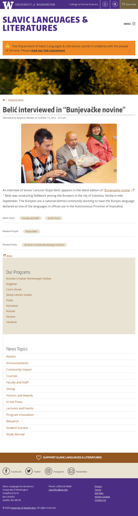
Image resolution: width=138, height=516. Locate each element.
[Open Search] (115, 4)
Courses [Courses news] (11, 376)
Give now (129, 4)
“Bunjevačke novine (119, 190)
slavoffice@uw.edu (58, 489)
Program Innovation (20, 415)
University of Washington (23, 507)
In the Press (54, 218)
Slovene (10, 316)
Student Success (17, 428)
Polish (9, 300)
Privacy (98, 486)
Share (7, 255)
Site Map (99, 493)
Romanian (12, 305)
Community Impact (19, 369)
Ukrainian (11, 322)
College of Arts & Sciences (83, 4)
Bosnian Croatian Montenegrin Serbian (44, 244)
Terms (98, 489)
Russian (10, 311)
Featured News (15, 99)
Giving (10, 389)
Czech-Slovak (14, 289)
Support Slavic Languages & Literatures (69, 457)
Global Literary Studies (19, 294)
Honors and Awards (19, 395)
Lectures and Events (19, 408)
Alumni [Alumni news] (11, 356)
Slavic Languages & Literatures (45, 23)
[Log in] (105, 4)
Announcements (17, 363)
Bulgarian (11, 284)
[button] (69, 153)
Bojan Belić (31, 231)
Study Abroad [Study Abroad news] (15, 434)
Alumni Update (102, 496)
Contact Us (100, 500)
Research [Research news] (12, 421)
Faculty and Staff (30, 218)
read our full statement (48, 50)
